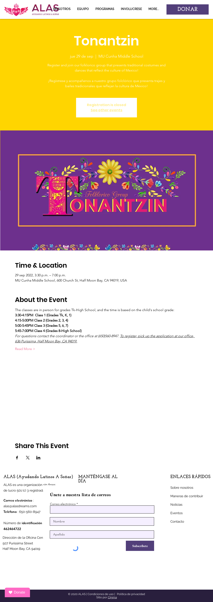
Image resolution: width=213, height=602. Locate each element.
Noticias (176, 505)
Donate (16, 592)
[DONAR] (187, 9)
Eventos (176, 513)
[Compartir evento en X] (28, 457)
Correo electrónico (63, 503)
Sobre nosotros (181, 488)
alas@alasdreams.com (20, 506)
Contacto (177, 522)
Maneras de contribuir (186, 496)
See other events (106, 110)
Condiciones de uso (101, 594)
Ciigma (112, 597)
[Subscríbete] (140, 546)
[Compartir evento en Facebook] (17, 457)
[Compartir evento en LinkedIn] (38, 457)
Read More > (25, 349)
